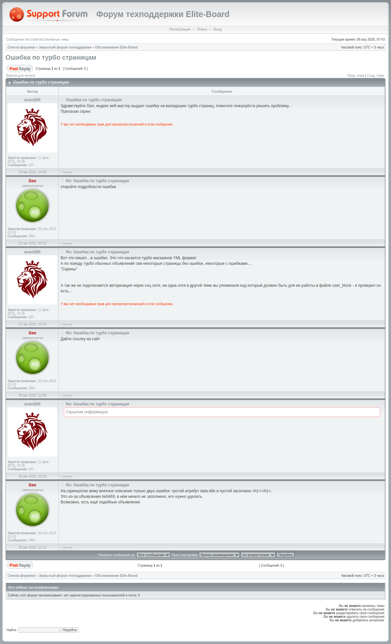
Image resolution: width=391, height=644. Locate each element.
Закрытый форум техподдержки (65, 47)
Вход (218, 29)
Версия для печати (20, 75)
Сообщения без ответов (24, 39)
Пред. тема (355, 75)
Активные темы (57, 39)
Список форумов (21, 47)
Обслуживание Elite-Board (116, 47)
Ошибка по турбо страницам (51, 57)
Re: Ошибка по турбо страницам (97, 181)
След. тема (375, 75)
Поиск (202, 29)
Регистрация (179, 29)
